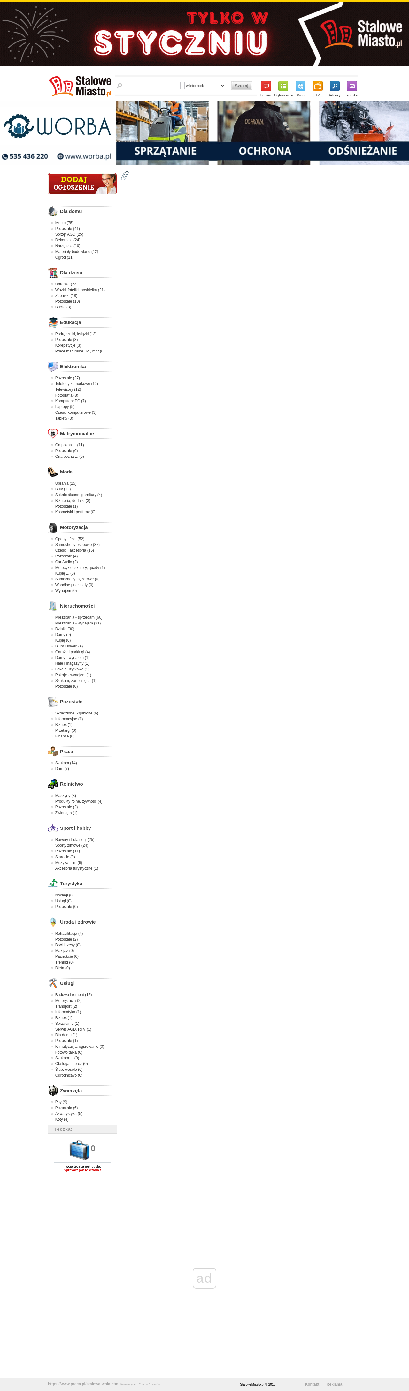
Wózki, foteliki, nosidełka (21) (80, 290)
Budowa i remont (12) (73, 995)
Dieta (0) (62, 968)
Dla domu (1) (66, 1035)
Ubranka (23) (66, 284)
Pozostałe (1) (66, 506)
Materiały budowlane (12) (76, 251)
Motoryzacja (74, 527)
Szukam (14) (66, 763)
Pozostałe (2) (66, 807)
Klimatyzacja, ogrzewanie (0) (79, 1046)
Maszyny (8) (65, 795)
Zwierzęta (71, 1090)
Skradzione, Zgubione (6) (76, 713)
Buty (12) (63, 489)
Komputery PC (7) (70, 401)
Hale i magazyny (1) (72, 663)
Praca (66, 751)
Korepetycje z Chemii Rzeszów (140, 1384)
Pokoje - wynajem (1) (73, 675)
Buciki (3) (63, 307)
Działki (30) (64, 629)
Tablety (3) (64, 418)
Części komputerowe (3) (75, 412)
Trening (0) (64, 962)
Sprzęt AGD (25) (69, 234)
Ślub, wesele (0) (69, 1069)
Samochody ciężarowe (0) (77, 579)
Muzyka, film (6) (68, 862)
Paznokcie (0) (67, 956)
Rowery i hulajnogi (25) (75, 839)
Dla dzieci (71, 272)
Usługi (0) (63, 901)
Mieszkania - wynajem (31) (78, 623)
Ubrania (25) (66, 483)
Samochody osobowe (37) (77, 544)
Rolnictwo (71, 784)
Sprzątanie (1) (67, 1023)
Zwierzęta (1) (66, 813)
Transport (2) (66, 1006)
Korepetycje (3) (68, 345)
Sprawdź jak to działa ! (82, 1170)
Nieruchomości (77, 606)
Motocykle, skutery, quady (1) (80, 567)
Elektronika (73, 366)
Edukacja (70, 322)
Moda (66, 471)
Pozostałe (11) (67, 851)
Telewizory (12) (68, 389)
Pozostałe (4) (66, 556)
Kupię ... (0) (65, 573)
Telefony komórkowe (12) (76, 384)
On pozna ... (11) (69, 445)
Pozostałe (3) (66, 339)
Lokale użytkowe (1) (72, 669)
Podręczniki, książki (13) (75, 334)
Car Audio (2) (66, 562)
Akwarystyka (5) (68, 1113)
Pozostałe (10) (67, 301)
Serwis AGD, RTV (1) (73, 1029)
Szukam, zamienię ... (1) (75, 680)
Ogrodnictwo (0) (68, 1075)
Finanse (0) (65, 736)
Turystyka (71, 883)
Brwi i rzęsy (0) (68, 945)
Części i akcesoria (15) (74, 550)
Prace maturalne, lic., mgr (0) (80, 351)
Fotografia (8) (66, 395)
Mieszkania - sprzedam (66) (79, 617)
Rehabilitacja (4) (69, 933)
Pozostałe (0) (66, 451)
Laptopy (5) (65, 406)
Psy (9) (61, 1102)
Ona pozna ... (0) (69, 456)
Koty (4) (62, 1119)
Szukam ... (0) (67, 1058)
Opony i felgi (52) (69, 539)
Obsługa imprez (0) (71, 1064)
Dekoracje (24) (68, 240)
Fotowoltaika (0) (68, 1052)
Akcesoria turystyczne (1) (76, 868)
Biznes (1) (64, 724)
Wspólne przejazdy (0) (74, 585)
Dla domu (71, 211)
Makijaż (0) (64, 951)
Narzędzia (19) (68, 246)
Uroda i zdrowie (78, 922)
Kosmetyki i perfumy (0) (75, 512)
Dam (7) (62, 769)
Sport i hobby (75, 828)
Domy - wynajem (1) (72, 657)
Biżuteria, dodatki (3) (72, 500)
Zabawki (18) (66, 295)
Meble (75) (64, 223)
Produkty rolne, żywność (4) (79, 801)
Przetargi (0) (65, 730)
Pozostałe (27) (67, 378)
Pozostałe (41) (67, 228)
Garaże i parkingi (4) (72, 652)
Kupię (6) (63, 640)
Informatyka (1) (68, 1012)
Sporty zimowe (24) (71, 845)
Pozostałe (71, 701)
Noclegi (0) (64, 895)
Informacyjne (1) (69, 719)
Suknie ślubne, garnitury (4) (78, 495)
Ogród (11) (64, 257)
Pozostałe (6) (66, 1108)
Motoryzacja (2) (68, 1000)
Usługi (67, 983)
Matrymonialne (77, 433)
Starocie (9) (65, 857)
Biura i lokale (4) (69, 646)
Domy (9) (63, 634)
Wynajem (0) (66, 590)
